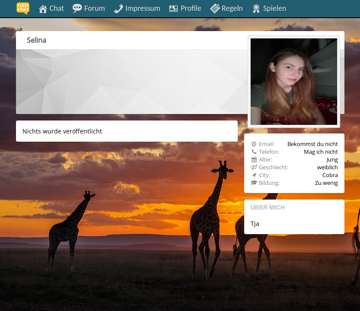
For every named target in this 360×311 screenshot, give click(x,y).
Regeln (226, 7)
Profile (185, 7)
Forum (88, 7)
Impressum (136, 7)
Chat (51, 7)
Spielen (268, 7)
